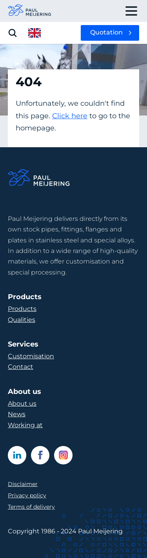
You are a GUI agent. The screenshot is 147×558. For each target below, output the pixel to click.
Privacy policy (27, 495)
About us (22, 403)
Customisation (31, 356)
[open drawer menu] (131, 11)
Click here (69, 116)
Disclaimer (23, 484)
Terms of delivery (31, 506)
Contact (20, 366)
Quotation (106, 32)
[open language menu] (34, 33)
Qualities (21, 319)
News (16, 414)
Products (22, 308)
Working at (25, 425)
